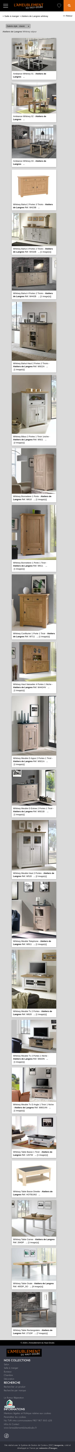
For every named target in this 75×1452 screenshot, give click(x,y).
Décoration (9, 1379)
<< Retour (67, 16)
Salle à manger (12, 16)
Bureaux (7, 1371)
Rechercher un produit (14, 1386)
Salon (6, 1364)
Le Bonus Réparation (14, 1397)
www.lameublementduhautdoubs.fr (20, 1427)
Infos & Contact (11, 1424)
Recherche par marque (15, 1390)
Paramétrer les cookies (15, 1417)
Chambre (8, 1375)
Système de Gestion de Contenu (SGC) (42, 1445)
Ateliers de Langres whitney (34, 16)
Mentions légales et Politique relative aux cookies (27, 1413)
